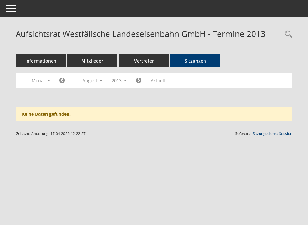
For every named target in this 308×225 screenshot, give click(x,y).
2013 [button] (119, 80)
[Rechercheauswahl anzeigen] (287, 34)
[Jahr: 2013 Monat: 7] (62, 80)
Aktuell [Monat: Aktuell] (158, 80)
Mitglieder (92, 61)
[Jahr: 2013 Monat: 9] (138, 80)
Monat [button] (41, 80)
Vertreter (144, 61)
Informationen (40, 61)
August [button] (92, 80)
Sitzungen (195, 61)
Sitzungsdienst (272, 133)
